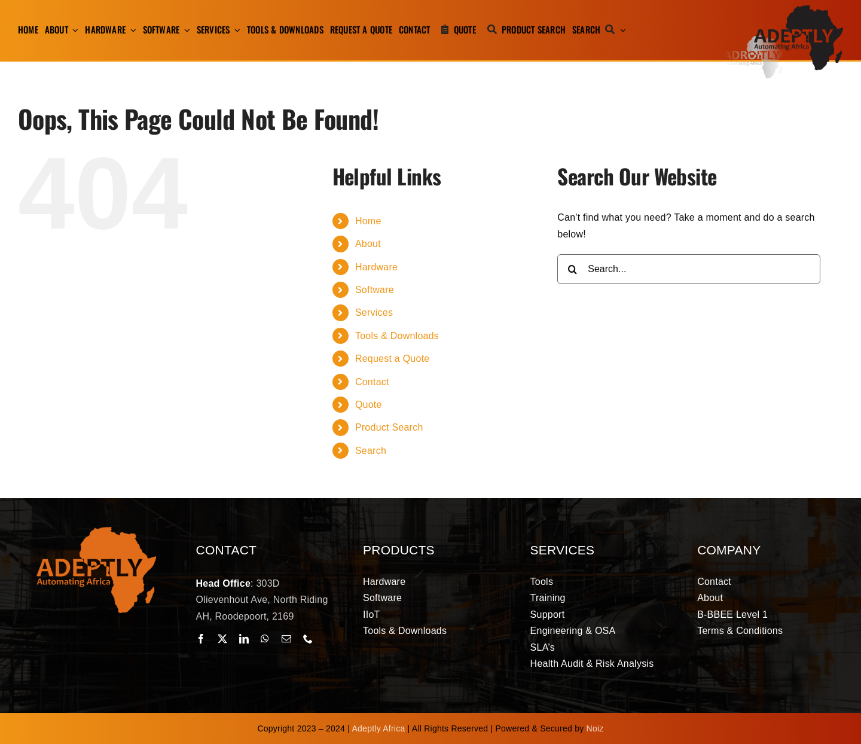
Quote (368, 405)
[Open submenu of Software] (184, 30)
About (368, 244)
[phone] (308, 639)
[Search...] (688, 269)
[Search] (596, 30)
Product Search (389, 427)
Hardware (376, 267)
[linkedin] (244, 639)
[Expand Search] (623, 30)
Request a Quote (392, 358)
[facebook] (201, 639)
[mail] (286, 639)
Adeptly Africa (378, 728)
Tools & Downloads (397, 336)
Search (370, 451)
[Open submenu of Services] (235, 30)
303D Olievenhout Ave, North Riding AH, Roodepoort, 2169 (262, 599)
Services (374, 312)
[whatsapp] (265, 639)
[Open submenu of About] (73, 30)
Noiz (595, 728)
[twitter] (222, 639)
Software (374, 290)
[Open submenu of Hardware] (131, 30)
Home (368, 221)
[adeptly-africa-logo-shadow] (783, 10)
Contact (372, 382)
